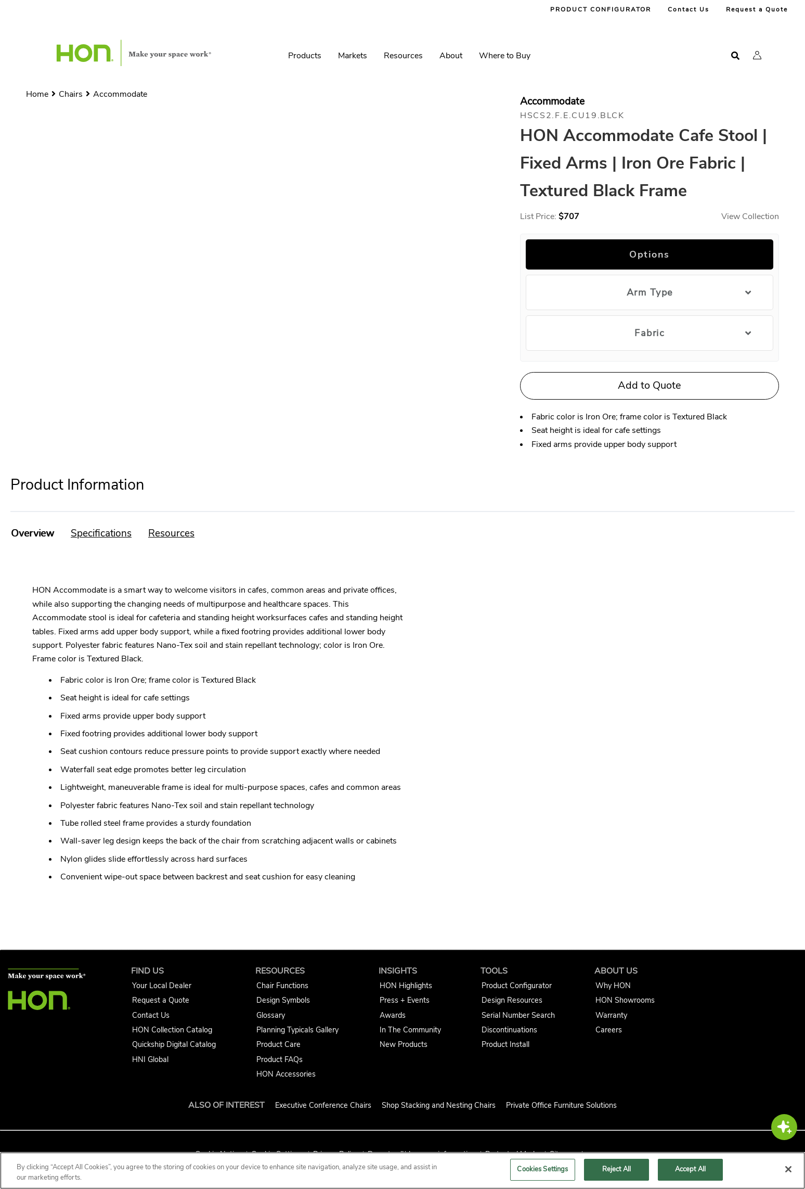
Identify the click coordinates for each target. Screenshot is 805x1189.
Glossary (270, 1015)
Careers (608, 1030)
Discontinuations (509, 1030)
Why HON (613, 985)
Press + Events (405, 1000)
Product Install (505, 1044)
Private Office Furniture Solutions (561, 1105)
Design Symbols (283, 1000)
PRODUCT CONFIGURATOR (600, 9)
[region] (402, 1170)
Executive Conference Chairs (323, 1105)
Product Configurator (517, 985)
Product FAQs (279, 1059)
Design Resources (512, 1000)
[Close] (788, 1169)
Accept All (690, 1169)
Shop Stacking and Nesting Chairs (439, 1105)
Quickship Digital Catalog (174, 1044)
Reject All (616, 1169)
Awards (393, 1015)
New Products (403, 1044)
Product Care (278, 1044)
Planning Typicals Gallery (297, 1030)
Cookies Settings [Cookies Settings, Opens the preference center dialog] (542, 1169)
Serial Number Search (518, 1015)
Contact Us (688, 9)
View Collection (750, 216)
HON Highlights (406, 985)
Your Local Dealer (161, 985)
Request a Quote (757, 9)
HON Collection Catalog (172, 1030)
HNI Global (150, 1059)
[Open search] (735, 56)
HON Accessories (286, 1074)
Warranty (611, 1015)
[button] (757, 55)
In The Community (410, 1030)
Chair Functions (282, 985)
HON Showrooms (625, 1000)
